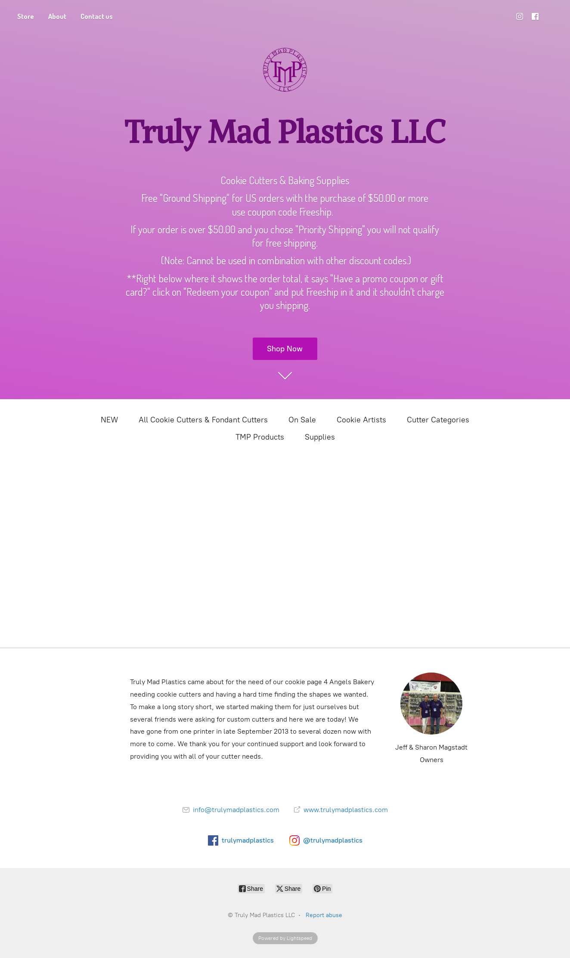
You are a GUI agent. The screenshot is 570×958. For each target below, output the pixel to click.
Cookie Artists (361, 420)
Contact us (97, 16)
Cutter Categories (438, 420)
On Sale (302, 420)
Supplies (320, 437)
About (57, 16)
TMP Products (259, 437)
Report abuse (324, 915)
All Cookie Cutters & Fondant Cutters (203, 420)
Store (25, 16)
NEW (109, 420)
